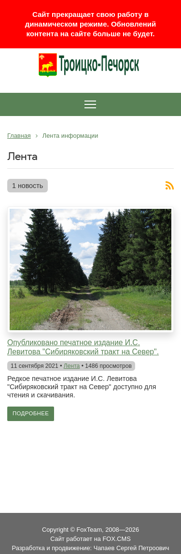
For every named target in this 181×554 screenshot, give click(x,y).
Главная (19, 135)
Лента (72, 366)
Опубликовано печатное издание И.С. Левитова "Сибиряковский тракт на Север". (83, 347)
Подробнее (31, 413)
